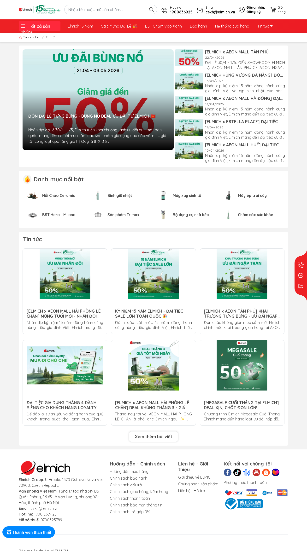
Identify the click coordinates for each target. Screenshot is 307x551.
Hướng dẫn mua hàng (129, 471)
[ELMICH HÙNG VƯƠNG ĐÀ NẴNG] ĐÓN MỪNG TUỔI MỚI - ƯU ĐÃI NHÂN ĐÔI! (244, 75)
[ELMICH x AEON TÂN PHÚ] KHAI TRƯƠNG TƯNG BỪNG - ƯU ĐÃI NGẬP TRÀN (240, 313)
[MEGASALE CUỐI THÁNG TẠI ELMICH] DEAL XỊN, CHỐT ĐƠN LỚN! (241, 405)
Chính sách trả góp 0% (130, 511)
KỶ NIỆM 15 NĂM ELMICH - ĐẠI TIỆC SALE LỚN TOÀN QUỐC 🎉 (149, 313)
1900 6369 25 (45, 514)
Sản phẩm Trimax (123, 214)
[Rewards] (28, 532)
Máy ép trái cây (252, 195)
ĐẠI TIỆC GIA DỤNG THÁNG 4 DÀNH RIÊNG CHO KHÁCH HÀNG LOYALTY (62, 405)
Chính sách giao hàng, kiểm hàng (139, 491)
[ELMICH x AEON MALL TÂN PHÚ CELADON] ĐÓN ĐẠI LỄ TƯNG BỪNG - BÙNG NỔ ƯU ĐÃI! (242, 51)
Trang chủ (29, 37)
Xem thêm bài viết (153, 436)
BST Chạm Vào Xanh (163, 26)
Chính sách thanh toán (130, 498)
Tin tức (265, 26)
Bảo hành (198, 26)
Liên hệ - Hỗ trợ (191, 490)
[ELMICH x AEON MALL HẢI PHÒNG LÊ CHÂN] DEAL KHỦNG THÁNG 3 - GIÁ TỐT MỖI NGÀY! (152, 405)
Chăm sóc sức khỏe (255, 214)
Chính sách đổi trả (126, 484)
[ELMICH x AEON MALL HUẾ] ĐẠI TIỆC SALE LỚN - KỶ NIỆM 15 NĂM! (242, 144)
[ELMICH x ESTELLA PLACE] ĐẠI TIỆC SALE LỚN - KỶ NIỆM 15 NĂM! (241, 121)
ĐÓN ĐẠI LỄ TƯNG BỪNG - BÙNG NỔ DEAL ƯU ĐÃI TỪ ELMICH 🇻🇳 (92, 116)
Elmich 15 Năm (80, 26)
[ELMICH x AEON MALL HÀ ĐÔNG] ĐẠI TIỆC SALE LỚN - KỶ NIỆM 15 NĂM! (242, 98)
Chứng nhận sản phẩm (198, 484)
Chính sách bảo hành (128, 478)
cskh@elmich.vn (44, 508)
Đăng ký (254, 12)
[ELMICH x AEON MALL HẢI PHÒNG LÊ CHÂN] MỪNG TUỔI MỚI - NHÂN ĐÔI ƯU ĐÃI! (64, 313)
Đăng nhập (256, 7)
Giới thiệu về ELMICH (195, 477)
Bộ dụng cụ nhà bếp (191, 214)
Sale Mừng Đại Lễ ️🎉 (119, 26)
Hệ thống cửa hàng (232, 26)
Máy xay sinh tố (187, 195)
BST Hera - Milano (59, 214)
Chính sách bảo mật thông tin (136, 505)
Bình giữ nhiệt (119, 195)
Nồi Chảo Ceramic (58, 195)
